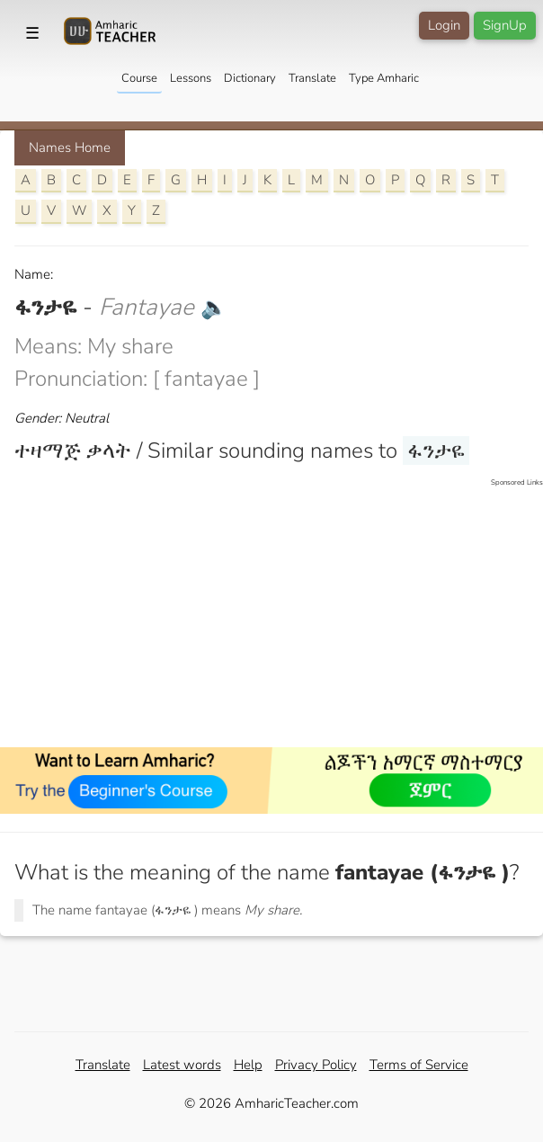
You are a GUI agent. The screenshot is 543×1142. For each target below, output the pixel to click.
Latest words (182, 1065)
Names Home (70, 147)
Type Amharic (384, 78)
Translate (312, 78)
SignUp (505, 25)
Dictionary (250, 78)
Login (444, 25)
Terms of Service (418, 1065)
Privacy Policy (316, 1065)
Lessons (190, 78)
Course (139, 78)
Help (248, 1065)
